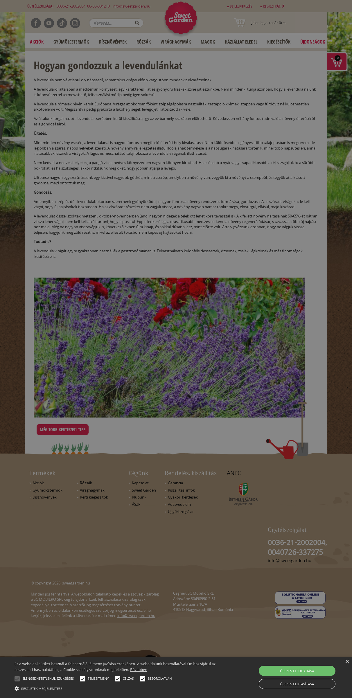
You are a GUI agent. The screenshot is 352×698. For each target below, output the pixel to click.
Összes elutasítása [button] (297, 684)
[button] (17, 679)
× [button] (347, 662)
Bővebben (138, 669)
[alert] (176, 349)
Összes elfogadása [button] (297, 671)
